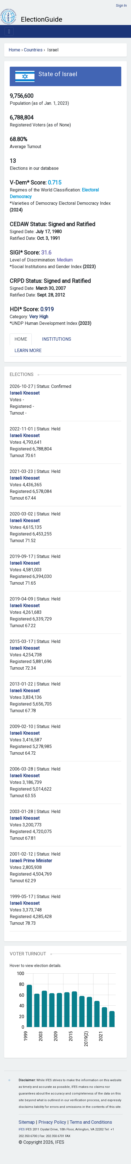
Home (14, 50)
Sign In (121, 5)
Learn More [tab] (27, 350)
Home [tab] (20, 339)
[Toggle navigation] (9, 31)
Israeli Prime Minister (31, 860)
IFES (22, 1129)
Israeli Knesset (24, 393)
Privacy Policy (52, 1122)
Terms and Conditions (91, 1122)
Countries (33, 50)
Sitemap (27, 1122)
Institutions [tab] (56, 339)
